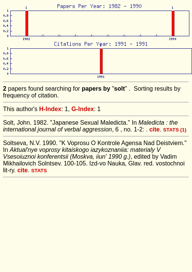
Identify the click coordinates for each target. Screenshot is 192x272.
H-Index (50, 109)
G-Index (82, 109)
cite (154, 129)
